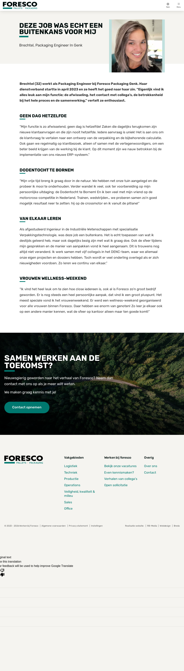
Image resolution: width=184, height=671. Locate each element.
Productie (71, 479)
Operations (72, 485)
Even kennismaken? (119, 472)
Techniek (70, 472)
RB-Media (152, 526)
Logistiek (70, 466)
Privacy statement (78, 526)
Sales (68, 502)
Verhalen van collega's (120, 479)
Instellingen (97, 526)
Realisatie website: (134, 526)
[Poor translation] (2, 572)
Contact (150, 472)
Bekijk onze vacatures (120, 466)
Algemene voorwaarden (54, 526)
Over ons (150, 466)
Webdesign (165, 526)
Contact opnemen (27, 407)
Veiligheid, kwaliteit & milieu (79, 494)
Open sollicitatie (116, 485)
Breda (177, 526)
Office (68, 508)
